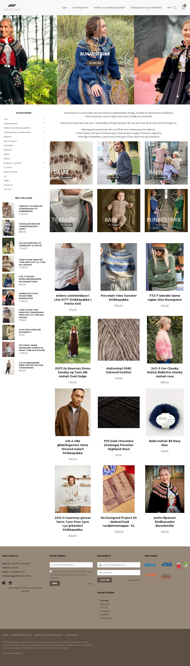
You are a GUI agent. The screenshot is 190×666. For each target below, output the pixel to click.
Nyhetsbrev (72, 635)
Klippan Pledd (10, 172)
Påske (7, 180)
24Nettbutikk (17, 653)
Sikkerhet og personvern (48, 635)
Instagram (105, 611)
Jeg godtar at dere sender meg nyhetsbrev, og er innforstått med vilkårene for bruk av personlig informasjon (71, 574)
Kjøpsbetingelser (21, 635)
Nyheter (8, 136)
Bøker (7, 154)
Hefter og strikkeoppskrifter (17, 128)
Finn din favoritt (95, 83)
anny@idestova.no (17, 571)
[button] (187, 60)
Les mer (90, 584)
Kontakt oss (105, 618)
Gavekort (8, 185)
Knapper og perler (13, 163)
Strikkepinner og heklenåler (17, 132)
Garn (6, 119)
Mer (169, 7)
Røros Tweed (10, 141)
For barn (8, 167)
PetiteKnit (8, 145)
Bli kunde (104, 604)
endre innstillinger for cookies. (57, 648)
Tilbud (7, 158)
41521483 (14, 567)
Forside (104, 600)
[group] (95, 59)
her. (154, 129)
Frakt (5, 635)
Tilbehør (8, 150)
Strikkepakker (11, 123)
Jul (5, 176)
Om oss (7, 189)
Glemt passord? (134, 580)
